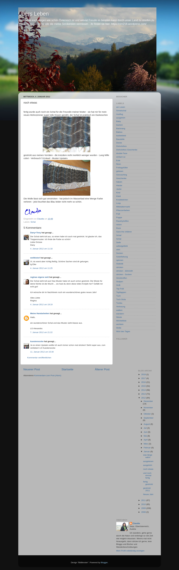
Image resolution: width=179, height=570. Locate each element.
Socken (119, 253)
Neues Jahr (148, 494)
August (147, 424)
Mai (146, 436)
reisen (119, 224)
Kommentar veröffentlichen (39, 357)
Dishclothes (121, 146)
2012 (143, 398)
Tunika (119, 303)
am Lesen (120, 107)
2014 (143, 390)
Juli (145, 428)
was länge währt (147, 456)
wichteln (120, 324)
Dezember (148, 401)
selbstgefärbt (122, 246)
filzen (118, 164)
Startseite (67, 369)
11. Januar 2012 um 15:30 (42, 352)
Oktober (147, 414)
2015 (143, 386)
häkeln (119, 182)
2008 (143, 512)
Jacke (119, 189)
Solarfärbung (122, 257)
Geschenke (121, 178)
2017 (143, 378)
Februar (147, 448)
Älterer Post (102, 369)
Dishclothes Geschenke (126, 150)
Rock (118, 228)
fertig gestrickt (148, 483)
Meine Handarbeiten (39, 313)
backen (119, 125)
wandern (120, 314)
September (148, 418)
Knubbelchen (122, 200)
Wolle (118, 328)
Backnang (120, 128)
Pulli (118, 214)
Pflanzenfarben (123, 210)
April (146, 440)
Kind (118, 192)
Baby (118, 121)
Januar (147, 451)
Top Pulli (120, 289)
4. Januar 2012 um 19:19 (41, 304)
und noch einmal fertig (147, 475)
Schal (33, 222)
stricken (119, 267)
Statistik (119, 264)
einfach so (121, 157)
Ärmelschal (121, 111)
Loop (118, 203)
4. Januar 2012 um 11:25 (41, 268)
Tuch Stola (121, 299)
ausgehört (120, 118)
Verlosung (120, 306)
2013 (143, 394)
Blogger (104, 562)
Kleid (118, 196)
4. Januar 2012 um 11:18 (41, 249)
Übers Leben (33, 14)
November (148, 407)
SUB (118, 285)
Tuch (118, 296)
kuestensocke (37, 341)
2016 (143, 382)
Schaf (119, 235)
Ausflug (119, 114)
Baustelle (120, 139)
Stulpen (119, 281)
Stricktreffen (121, 278)
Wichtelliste (121, 321)
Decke (119, 143)
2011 (143, 500)
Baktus (119, 132)
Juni (146, 432)
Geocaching (121, 175)
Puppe (119, 217)
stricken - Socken (124, 274)
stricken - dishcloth (124, 271)
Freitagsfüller (122, 167)
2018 (143, 374)
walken (119, 310)
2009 (143, 508)
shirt (118, 249)
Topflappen (121, 292)
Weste (119, 317)
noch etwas (148, 469)
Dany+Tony (35, 233)
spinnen (119, 260)
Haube (119, 185)
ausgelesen (148, 461)
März (146, 444)
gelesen (119, 171)
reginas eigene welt (39, 277)
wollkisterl (35, 258)
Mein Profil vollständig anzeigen (130, 551)
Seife (118, 242)
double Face (121, 153)
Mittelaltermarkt (123, 207)
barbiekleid (121, 136)
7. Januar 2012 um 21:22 (41, 332)
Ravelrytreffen (122, 221)
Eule (118, 160)
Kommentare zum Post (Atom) (47, 375)
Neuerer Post (31, 369)
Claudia (136, 523)
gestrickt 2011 (147, 489)
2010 (143, 504)
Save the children (124, 232)
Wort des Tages (123, 331)
